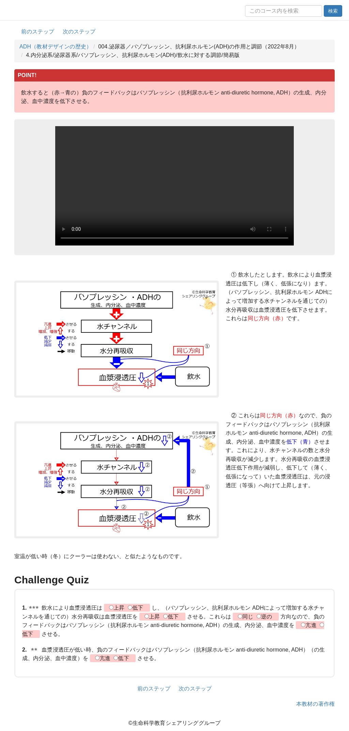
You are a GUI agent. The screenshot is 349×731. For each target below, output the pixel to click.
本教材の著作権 (315, 704)
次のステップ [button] (79, 31)
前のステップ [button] (37, 31)
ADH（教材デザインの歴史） (55, 46)
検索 (333, 11)
